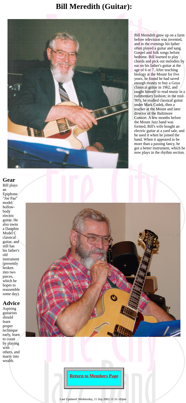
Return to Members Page (94, 375)
